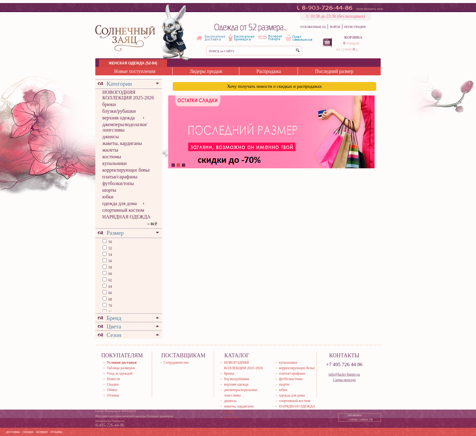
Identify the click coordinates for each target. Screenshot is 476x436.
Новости (113, 379)
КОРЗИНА (353, 37)
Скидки (113, 384)
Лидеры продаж (205, 71)
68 (109, 299)
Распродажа (269, 71)
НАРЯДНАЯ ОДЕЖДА (126, 216)
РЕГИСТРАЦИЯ (354, 27)
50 (109, 242)
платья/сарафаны (120, 176)
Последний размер (334, 71)
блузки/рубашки (119, 111)
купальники (114, 163)
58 (109, 267)
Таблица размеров (121, 368)
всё (154, 223)
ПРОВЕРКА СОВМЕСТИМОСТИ (360, 417)
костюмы (111, 156)
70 (109, 306)
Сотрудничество (176, 362)
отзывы (56, 432)
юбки (107, 196)
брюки (109, 104)
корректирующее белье (126, 170)
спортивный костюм (123, 210)
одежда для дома (119, 203)
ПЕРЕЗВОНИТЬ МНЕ (369, 9)
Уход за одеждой (120, 373)
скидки (27, 432)
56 (109, 261)
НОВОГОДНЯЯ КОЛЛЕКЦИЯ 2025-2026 (128, 95)
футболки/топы (118, 183)
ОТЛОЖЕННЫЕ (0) (313, 27)
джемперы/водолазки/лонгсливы (124, 127)
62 (109, 280)
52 (109, 248)
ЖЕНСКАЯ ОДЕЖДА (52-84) (133, 63)
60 (109, 274)
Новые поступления (134, 71)
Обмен (112, 390)
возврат (42, 432)
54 (109, 254)
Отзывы (113, 395)
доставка (13, 432)
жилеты (110, 150)
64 (109, 286)
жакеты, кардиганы (122, 143)
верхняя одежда (118, 117)
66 (109, 293)
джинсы (110, 136)
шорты (109, 190)
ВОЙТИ (335, 27)
